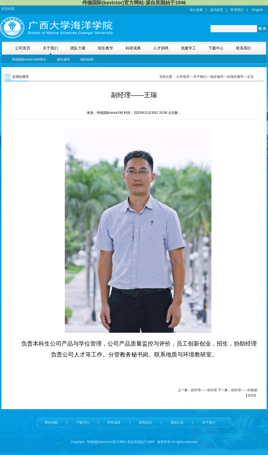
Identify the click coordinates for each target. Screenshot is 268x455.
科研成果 (114, 422)
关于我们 (208, 422)
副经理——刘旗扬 (244, 390)
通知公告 (177, 422)
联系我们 (237, 10)
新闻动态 (145, 422)
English (257, 10)
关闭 (250, 395)
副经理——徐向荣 (204, 390)
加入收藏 (196, 10)
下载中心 (82, 422)
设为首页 (216, 10)
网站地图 (51, 422)
